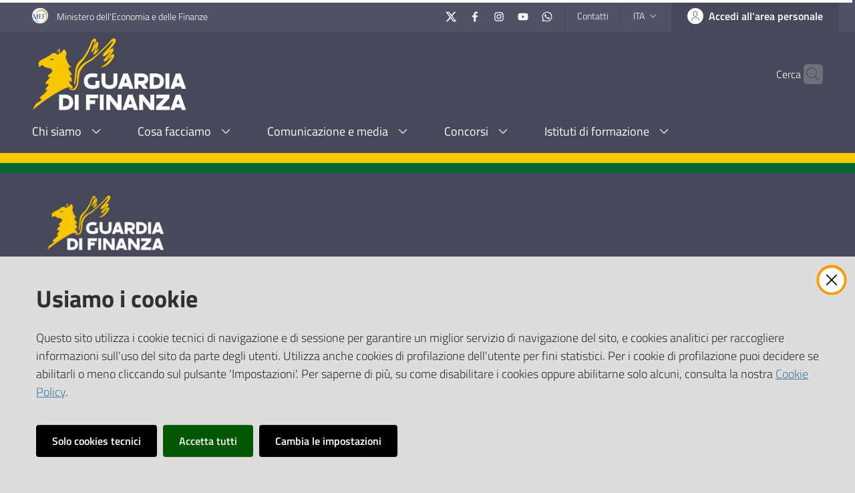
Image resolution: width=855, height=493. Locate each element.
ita (646, 16)
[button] (807, 74)
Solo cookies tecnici (96, 441)
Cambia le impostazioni (328, 441)
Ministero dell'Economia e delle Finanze (132, 16)
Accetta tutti (208, 441)
